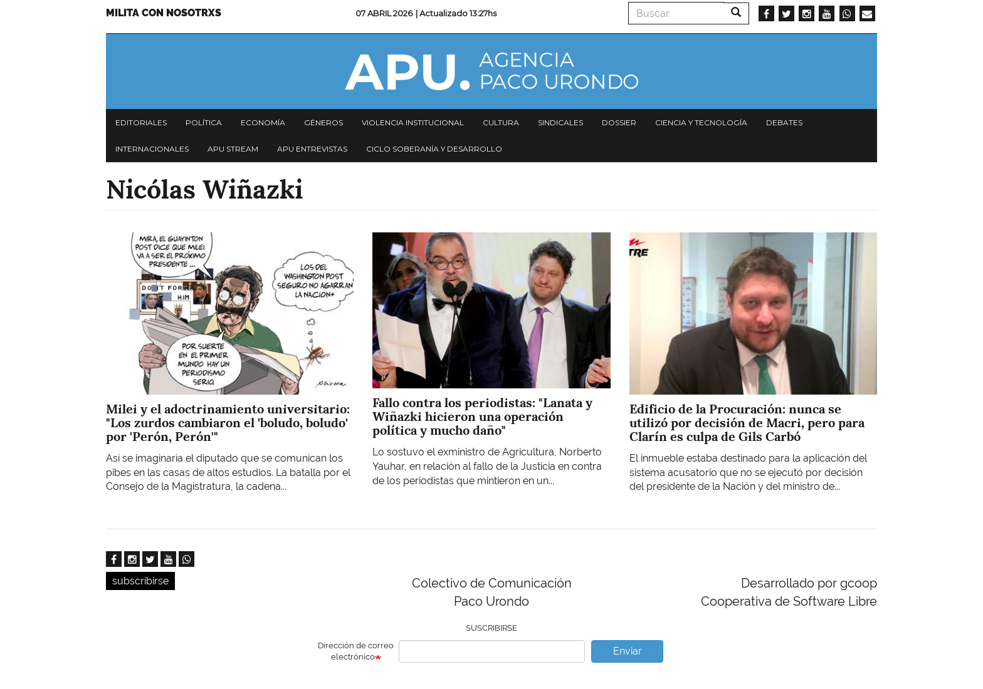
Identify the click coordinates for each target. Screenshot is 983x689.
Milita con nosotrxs (163, 13)
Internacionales (152, 148)
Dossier (619, 122)
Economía (263, 122)
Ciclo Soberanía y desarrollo (434, 148)
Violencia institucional (413, 122)
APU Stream (233, 148)
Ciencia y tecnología (701, 122)
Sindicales (560, 122)
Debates (784, 122)
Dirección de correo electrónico (356, 651)
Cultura (501, 122)
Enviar (627, 651)
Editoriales (141, 122)
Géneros (323, 122)
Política (204, 122)
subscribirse (140, 581)
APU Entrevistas (312, 148)
